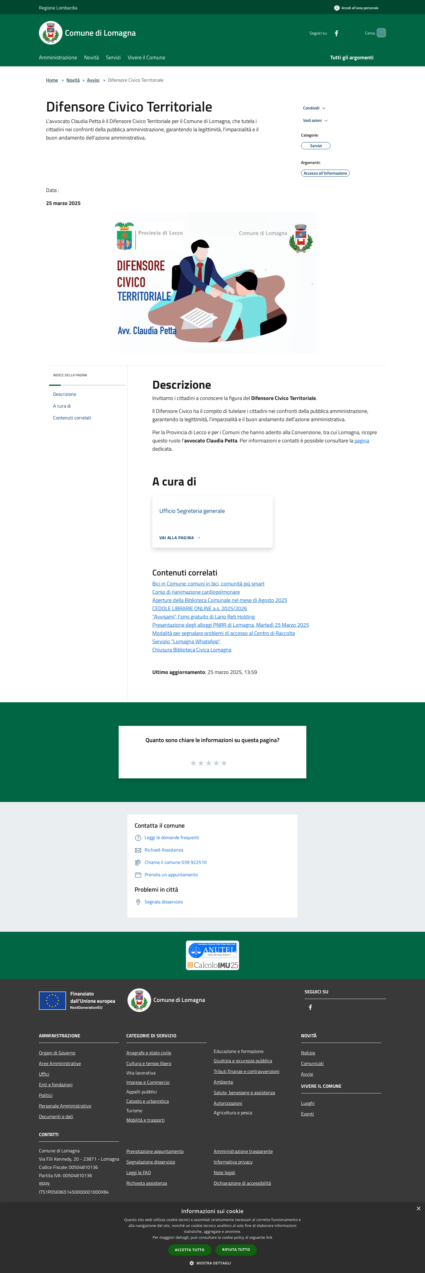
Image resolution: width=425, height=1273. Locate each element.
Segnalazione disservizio (150, 1161)
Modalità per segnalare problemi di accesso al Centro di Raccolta (223, 633)
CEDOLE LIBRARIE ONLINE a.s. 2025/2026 (199, 608)
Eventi (307, 1113)
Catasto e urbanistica (147, 1101)
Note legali (224, 1172)
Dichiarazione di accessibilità (242, 1183)
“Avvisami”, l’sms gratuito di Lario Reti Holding (203, 617)
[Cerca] (379, 33)
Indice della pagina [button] (70, 375)
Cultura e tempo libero (148, 1063)
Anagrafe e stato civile (148, 1052)
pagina (361, 440)
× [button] (418, 1209)
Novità (73, 79)
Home (52, 79)
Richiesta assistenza (146, 1183)
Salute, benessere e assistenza (244, 1092)
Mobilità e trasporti (145, 1119)
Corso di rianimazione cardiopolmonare (196, 592)
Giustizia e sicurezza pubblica (243, 1060)
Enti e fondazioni (56, 1084)
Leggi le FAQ (138, 1172)
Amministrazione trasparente (243, 1151)
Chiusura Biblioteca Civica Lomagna (191, 650)
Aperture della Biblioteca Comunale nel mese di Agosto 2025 (219, 600)
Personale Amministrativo (65, 1105)
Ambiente (223, 1081)
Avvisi (93, 79)
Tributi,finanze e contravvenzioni (246, 1071)
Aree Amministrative (60, 1063)
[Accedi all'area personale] (356, 8)
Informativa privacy (233, 1161)
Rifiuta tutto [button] (236, 1249)
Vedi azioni (316, 120)
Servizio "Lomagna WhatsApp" (186, 641)
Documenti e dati (56, 1116)
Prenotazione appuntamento (155, 1151)
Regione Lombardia (58, 7)
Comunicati (312, 1063)
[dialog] (212, 1238)
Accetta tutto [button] (190, 1249)
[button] (212, 1263)
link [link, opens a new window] (269, 1237)
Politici (46, 1095)
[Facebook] (326, 33)
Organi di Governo (57, 1052)
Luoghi (308, 1103)
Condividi (315, 108)
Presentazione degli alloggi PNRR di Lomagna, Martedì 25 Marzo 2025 (230, 625)
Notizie (308, 1052)
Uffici (44, 1073)
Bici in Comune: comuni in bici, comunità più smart (208, 584)
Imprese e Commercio (147, 1082)
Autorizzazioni (228, 1103)
